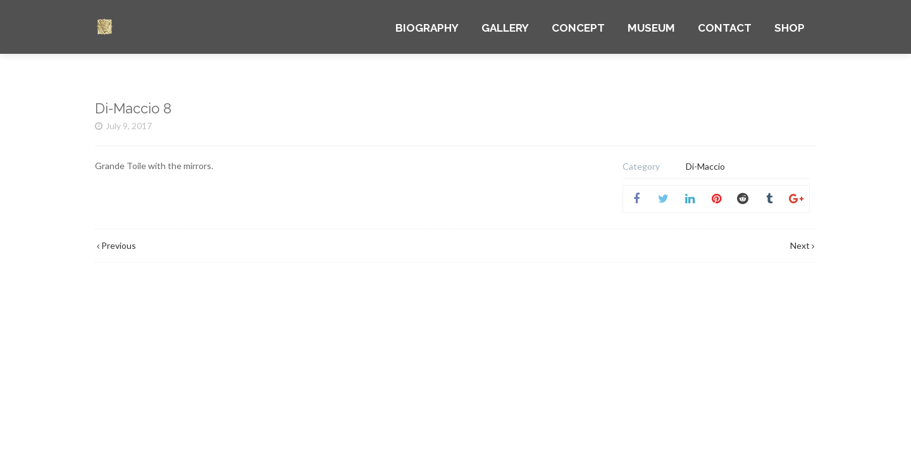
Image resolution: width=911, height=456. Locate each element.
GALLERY (505, 28)
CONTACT (725, 28)
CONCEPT (578, 28)
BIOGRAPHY (427, 28)
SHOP (789, 28)
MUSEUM (651, 28)
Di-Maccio (705, 166)
